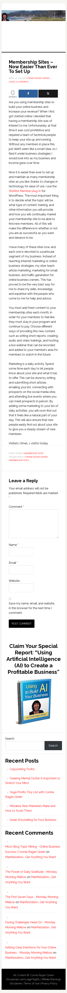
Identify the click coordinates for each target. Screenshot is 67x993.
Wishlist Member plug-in (25, 191)
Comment (16, 506)
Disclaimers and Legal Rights (23, 979)
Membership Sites (33, 453)
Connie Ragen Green (36, 457)
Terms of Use (31, 983)
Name (13, 545)
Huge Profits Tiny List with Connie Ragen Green (34, 23)
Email (13, 563)
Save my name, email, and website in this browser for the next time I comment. (31, 608)
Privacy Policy (49, 983)
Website (14, 581)
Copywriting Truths (22, 769)
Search (9, 738)
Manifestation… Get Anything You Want (30, 857)
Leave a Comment (19, 82)
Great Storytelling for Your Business (33, 820)
